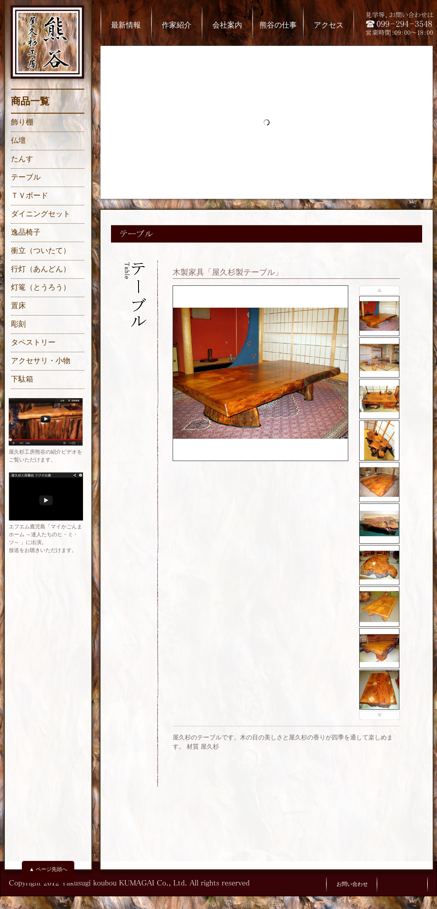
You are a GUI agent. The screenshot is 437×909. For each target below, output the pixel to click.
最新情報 (126, 25)
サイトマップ (352, 901)
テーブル (26, 177)
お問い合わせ (352, 884)
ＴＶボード (29, 195)
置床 (18, 306)
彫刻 (18, 324)
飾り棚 (22, 122)
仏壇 (18, 140)
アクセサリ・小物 (40, 361)
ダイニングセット (40, 214)
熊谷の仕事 (278, 25)
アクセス (328, 25)
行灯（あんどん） (40, 269)
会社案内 (227, 25)
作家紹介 (176, 25)
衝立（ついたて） (40, 250)
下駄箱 (22, 379)
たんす (22, 159)
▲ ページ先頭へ (48, 869)
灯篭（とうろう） (40, 287)
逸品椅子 (26, 232)
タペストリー (33, 342)
